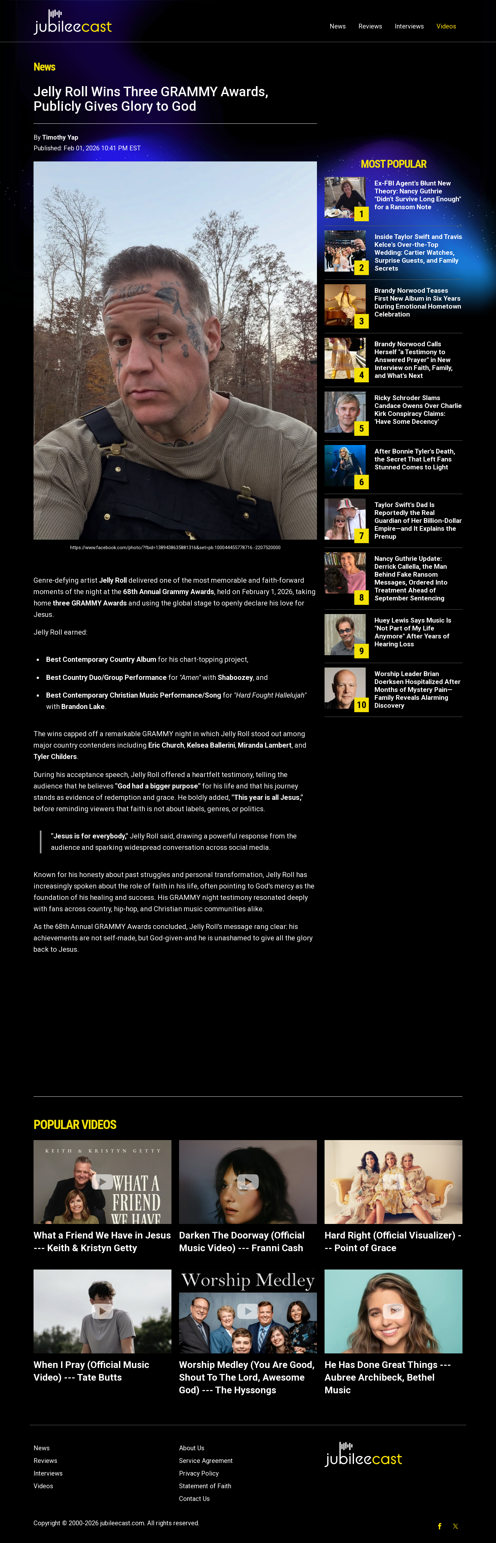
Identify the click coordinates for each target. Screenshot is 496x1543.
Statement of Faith (205, 1486)
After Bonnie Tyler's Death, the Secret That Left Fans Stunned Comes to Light (415, 459)
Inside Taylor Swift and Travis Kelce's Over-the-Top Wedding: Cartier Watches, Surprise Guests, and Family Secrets (418, 252)
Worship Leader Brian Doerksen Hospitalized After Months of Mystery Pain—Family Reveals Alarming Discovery (418, 689)
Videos (446, 26)
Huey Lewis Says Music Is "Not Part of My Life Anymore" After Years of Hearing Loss (413, 632)
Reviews (370, 26)
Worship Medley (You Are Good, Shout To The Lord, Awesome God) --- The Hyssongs (247, 1377)
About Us (191, 1448)
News (338, 26)
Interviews (409, 26)
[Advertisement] (393, 119)
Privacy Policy (199, 1473)
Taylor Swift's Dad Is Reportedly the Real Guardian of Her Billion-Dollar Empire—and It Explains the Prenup (418, 520)
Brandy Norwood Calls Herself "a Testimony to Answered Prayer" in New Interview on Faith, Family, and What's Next (414, 359)
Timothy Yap (60, 137)
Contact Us (194, 1498)
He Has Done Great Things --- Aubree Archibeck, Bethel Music (388, 1377)
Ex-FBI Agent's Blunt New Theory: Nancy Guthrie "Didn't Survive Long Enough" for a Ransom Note (418, 195)
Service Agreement (206, 1461)
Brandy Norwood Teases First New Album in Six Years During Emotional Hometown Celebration (418, 302)
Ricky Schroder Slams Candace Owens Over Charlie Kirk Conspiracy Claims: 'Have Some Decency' (418, 409)
